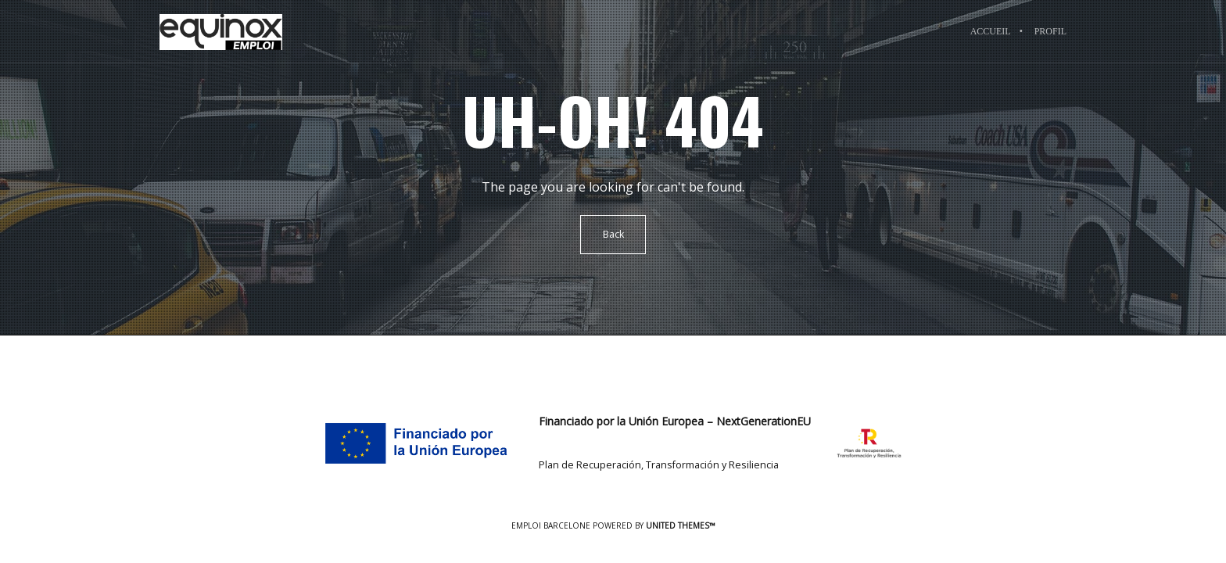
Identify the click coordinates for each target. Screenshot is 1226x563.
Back (613, 234)
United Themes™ (680, 525)
